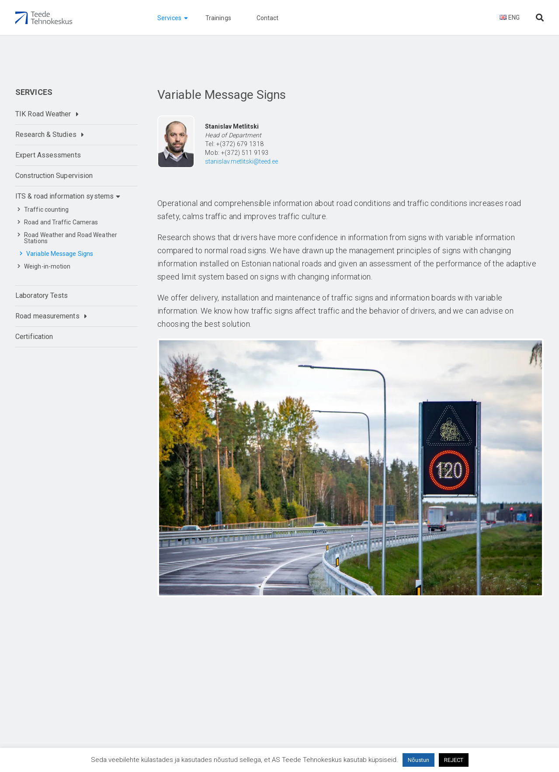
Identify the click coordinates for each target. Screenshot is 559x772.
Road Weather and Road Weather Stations (70, 238)
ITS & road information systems (64, 196)
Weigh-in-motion (47, 266)
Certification (34, 336)
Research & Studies (45, 134)
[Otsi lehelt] (540, 18)
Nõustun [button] (418, 760)
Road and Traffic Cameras (61, 222)
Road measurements (47, 316)
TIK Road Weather (43, 114)
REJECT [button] (453, 760)
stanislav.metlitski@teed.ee (241, 161)
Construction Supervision (54, 175)
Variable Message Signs (59, 254)
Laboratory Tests (41, 295)
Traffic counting (46, 209)
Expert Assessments (48, 155)
